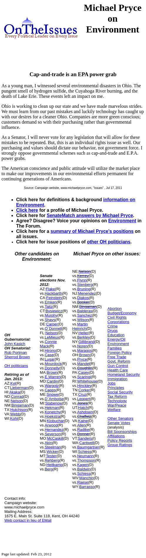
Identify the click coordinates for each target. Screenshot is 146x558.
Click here (27, 210)
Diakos (83, 298)
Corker (84, 390)
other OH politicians (108, 241)
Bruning (83, 289)
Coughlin (84, 368)
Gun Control (118, 366)
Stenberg (85, 284)
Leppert (83, 399)
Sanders (85, 438)
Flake (50, 289)
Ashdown (85, 412)
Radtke (83, 429)
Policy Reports (120, 440)
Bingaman (20, 405)
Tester (51, 456)
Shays (50, 320)
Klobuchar (55, 421)
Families (115, 348)
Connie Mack (48, 343)
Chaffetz (84, 416)
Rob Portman (15, 352)
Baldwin (84, 469)
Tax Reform (117, 396)
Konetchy (53, 412)
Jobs (111, 383)
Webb (15, 414)
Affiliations (116, 436)
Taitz (49, 306)
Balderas (84, 311)
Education (116, 335)
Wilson (83, 320)
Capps (50, 390)
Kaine (83, 421)
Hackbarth (53, 293)
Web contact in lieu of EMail (27, 520)
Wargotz (52, 385)
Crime (113, 326)
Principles (116, 387)
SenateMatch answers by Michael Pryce (90, 215)
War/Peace (117, 405)
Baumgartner (88, 447)
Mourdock (53, 363)
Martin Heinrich (80, 326)
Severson (53, 434)
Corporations (118, 322)
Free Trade (117, 357)
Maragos (84, 350)
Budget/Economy (122, 313)
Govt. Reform (119, 361)
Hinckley (84, 385)
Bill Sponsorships (122, 431)
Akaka (14, 392)
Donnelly (52, 368)
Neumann (85, 456)
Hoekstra (52, 416)
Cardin (52, 381)
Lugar (49, 359)
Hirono (50, 350)
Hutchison (18, 409)
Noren (82, 346)
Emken (50, 302)
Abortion (115, 308)
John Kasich (14, 344)
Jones (82, 403)
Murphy (51, 315)
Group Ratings (120, 445)
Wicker (52, 451)
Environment (122, 220)
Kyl (13, 383)
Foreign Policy (120, 352)
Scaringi (84, 377)
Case (49, 355)
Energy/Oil (116, 339)
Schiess (85, 451)
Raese (82, 482)
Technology (117, 401)
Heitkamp (54, 465)
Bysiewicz (54, 311)
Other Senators (120, 418)
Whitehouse (87, 381)
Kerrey (82, 276)
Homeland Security (124, 374)
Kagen (82, 465)
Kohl (14, 418)
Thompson (86, 460)
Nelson (17, 401)
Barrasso (87, 486)
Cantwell (86, 443)
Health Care (118, 370)
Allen (81, 425)
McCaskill (55, 438)
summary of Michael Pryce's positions (92, 231)
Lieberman (19, 387)
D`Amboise (54, 399)
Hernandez (54, 429)
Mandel (83, 363)
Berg (49, 469)
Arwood (51, 425)
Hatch (83, 407)
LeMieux (52, 337)
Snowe (52, 394)
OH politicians (16, 366)
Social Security (120, 392)
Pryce (82, 359)
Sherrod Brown (17, 357)
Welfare (114, 409)
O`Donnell (53, 328)
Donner (83, 434)
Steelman (53, 447)
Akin (48, 443)
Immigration (117, 379)
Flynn (82, 280)
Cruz (82, 394)
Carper (52, 324)
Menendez (87, 293)
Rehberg (52, 460)
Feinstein (54, 298)
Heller (83, 333)
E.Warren (53, 377)
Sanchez (84, 315)
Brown (52, 372)
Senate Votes (119, 423)
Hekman (52, 407)
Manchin (86, 478)
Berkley (83, 337)
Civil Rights (117, 317)
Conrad (17, 396)
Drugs (113, 330)
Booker (83, 302)
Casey (83, 372)
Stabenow (53, 403)
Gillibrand (86, 341)
